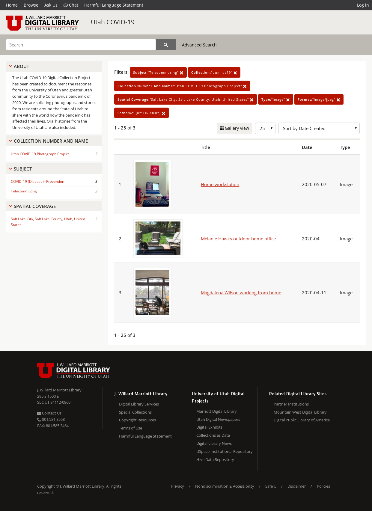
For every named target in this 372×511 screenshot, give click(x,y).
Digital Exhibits (209, 427)
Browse (31, 5)
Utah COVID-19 (113, 22)
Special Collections (135, 412)
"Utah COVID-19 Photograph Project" (182, 86)
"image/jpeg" (319, 99)
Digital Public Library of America (302, 420)
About (21, 66)
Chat (71, 5)
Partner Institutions (291, 404)
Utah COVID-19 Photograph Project (40, 153)
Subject (23, 169)
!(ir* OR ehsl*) (141, 113)
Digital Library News (214, 443)
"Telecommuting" (158, 72)
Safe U (270, 486)
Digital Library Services (139, 404)
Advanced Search (199, 45)
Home (12, 5)
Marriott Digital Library (216, 411)
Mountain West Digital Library (300, 412)
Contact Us (49, 413)
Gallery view (236, 128)
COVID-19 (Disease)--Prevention (37, 181)
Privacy (177, 486)
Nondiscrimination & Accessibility (224, 486)
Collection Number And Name (51, 141)
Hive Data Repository (215, 459)
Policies (323, 486)
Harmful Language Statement (113, 5)
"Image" (275, 99)
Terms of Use (130, 428)
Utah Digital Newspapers (218, 419)
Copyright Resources (137, 420)
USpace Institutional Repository (224, 451)
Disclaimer (296, 486)
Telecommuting (24, 191)
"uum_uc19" (214, 72)
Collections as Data (213, 435)
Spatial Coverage (35, 206)
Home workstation (220, 184)
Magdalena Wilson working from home (241, 293)
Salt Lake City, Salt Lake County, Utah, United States (48, 221)
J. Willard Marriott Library (59, 390)
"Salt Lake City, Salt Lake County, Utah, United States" (186, 99)
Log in (363, 5)
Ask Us (51, 5)
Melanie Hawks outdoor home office (238, 239)
